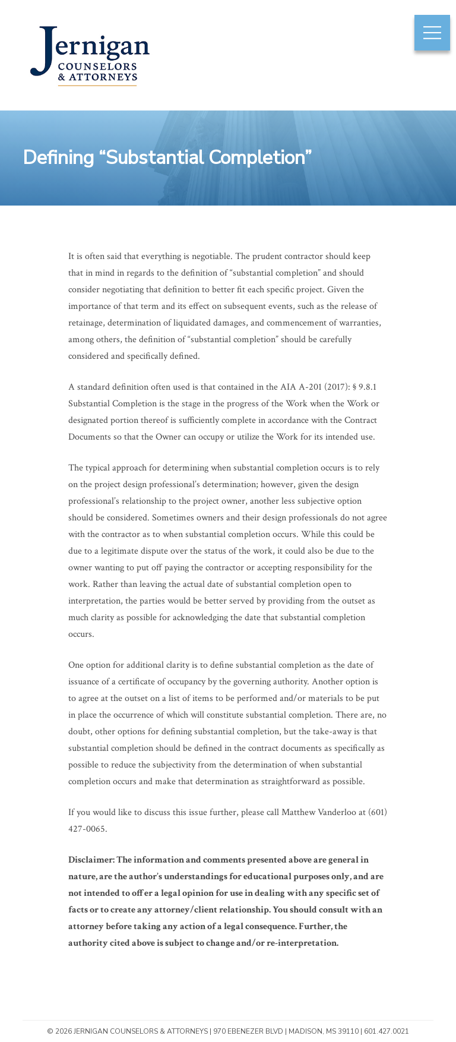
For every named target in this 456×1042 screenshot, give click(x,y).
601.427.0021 (386, 1031)
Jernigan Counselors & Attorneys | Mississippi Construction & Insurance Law (90, 90)
